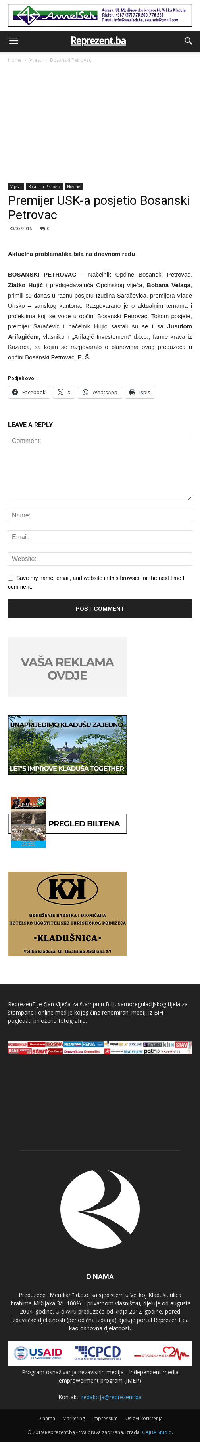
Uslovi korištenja (144, 1418)
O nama (46, 1418)
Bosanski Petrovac (70, 60)
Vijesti (35, 60)
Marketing (74, 1418)
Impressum (105, 1418)
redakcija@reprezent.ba (111, 1397)
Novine (73, 186)
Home (15, 60)
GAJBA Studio (157, 1432)
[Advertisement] (100, 124)
